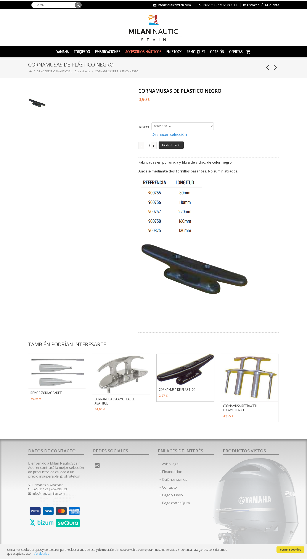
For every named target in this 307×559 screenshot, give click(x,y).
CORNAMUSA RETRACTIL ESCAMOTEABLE (240, 407)
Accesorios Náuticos (143, 52)
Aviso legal (170, 464)
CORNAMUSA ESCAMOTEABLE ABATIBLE (115, 401)
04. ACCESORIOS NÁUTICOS (53, 71)
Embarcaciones (107, 52)
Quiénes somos (174, 479)
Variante (143, 126)
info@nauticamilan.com (174, 5)
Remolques (196, 52)
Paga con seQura (176, 502)
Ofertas (236, 52)
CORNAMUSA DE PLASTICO (177, 389)
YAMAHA (62, 52)
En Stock (174, 52)
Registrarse (251, 5)
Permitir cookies (290, 549)
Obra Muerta (82, 71)
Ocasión (217, 52)
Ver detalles (41, 553)
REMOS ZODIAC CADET (46, 392)
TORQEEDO (82, 52)
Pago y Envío (172, 495)
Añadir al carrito (171, 145)
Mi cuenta (272, 5)
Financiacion (172, 471)
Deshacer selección (169, 134)
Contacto (169, 487)
